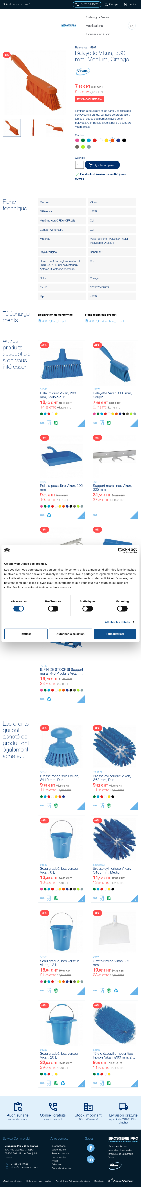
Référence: (81, 47)
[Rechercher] (131, 26)
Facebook (90, 1148)
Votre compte (59, 1138)
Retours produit (60, 1153)
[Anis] (83, 147)
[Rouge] (95, 140)
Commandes (59, 1157)
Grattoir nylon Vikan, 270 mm (112, 963)
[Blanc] (101, 140)
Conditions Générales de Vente (73, 1181)
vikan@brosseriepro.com (22, 1167)
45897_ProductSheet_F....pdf (104, 321)
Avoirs (55, 1160)
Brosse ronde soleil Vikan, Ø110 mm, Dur (59, 778)
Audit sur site (17, 1115)
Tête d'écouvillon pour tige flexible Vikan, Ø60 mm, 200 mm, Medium (114, 1055)
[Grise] (89, 147)
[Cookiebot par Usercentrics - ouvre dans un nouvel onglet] (121, 550)
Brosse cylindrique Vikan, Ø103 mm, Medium (112, 870)
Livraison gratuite (123, 1115)
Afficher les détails (117, 622)
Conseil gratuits (53, 1115)
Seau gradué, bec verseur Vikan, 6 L (59, 870)
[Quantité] (79, 165)
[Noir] (124, 140)
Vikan (93, 202)
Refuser (26, 633)
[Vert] (83, 140)
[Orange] (112, 140)
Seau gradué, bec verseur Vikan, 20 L (59, 1055)
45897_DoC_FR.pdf (52, 321)
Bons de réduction (62, 1168)
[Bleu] (89, 140)
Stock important (88, 1115)
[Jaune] (106, 140)
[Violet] (118, 140)
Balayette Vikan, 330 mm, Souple (112, 395)
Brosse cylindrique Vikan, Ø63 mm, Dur (112, 778)
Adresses (57, 1164)
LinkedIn (90, 1159)
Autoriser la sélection (71, 633)
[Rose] (77, 140)
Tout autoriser (115, 633)
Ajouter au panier (102, 165)
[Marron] (77, 147)
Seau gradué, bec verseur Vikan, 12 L (59, 963)
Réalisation (114, 1181)
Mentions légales (12, 1181)
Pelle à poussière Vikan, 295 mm (61, 487)
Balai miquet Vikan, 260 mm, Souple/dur (58, 395)
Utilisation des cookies (38, 1181)
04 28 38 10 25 (17, 1163)
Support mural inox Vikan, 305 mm (112, 487)
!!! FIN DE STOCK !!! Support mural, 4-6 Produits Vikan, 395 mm (61, 671)
